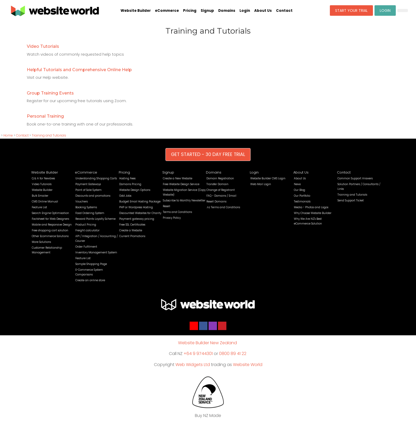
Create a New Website (177, 178)
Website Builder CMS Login (267, 178)
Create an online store (90, 280)
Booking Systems (86, 207)
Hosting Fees (127, 178)
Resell (166, 206)
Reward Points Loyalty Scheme (95, 219)
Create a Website (130, 230)
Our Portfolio (302, 196)
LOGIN (385, 10)
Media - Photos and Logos (311, 207)
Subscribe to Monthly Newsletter (184, 200)
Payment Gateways (88, 184)
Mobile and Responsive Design (52, 225)
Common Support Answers (355, 178)
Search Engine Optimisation (50, 213)
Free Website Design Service (181, 184)
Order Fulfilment (86, 247)
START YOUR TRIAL (351, 10)
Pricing (189, 10)
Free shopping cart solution (50, 230)
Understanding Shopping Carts (96, 178)
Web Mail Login (260, 184)
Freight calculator (87, 230)
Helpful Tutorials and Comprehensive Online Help (79, 69)
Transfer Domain (217, 184)
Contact (284, 10)
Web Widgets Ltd (192, 365)
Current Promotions (132, 236)
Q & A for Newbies (43, 178)
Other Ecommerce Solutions (50, 236)
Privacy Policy (172, 218)
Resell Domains (216, 201)
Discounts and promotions (92, 196)
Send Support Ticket (350, 200)
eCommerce (167, 10)
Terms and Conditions (177, 212)
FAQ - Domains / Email (221, 196)
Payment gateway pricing (136, 219)
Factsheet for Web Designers (50, 219)
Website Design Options (134, 190)
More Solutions (41, 242)
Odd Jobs (125, 196)
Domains (226, 10)
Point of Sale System (88, 190)
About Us (263, 10)
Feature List (39, 207)
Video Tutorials (43, 46)
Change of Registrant (220, 190)
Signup (207, 10)
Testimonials (302, 201)
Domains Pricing (130, 184)
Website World (247, 365)
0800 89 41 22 (232, 354)
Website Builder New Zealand (207, 343)
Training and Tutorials (49, 135)
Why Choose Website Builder (312, 213)
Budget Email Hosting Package (139, 201)
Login (245, 10)
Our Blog (299, 190)
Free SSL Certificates (132, 225)
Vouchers (81, 201)
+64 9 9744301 (198, 354)
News (297, 184)
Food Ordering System (89, 213)
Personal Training (45, 116)
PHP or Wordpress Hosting (136, 207)
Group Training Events (50, 93)
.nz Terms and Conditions (223, 207)
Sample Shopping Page (91, 264)
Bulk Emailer (40, 196)
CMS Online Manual (45, 201)
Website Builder (136, 10)
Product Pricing (85, 225)
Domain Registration (220, 178)
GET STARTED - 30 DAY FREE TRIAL (208, 154)
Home (8, 135)
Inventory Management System (96, 252)
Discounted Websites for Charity (140, 213)
